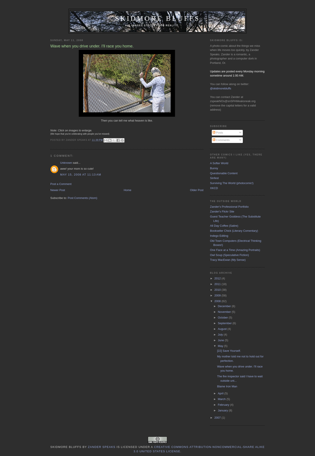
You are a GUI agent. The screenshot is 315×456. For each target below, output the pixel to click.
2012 (218, 278)
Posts (218, 132)
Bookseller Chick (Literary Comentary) (234, 230)
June (221, 340)
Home (127, 190)
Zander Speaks (102, 447)
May (221, 346)
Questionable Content (224, 173)
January (223, 410)
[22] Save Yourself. (229, 350)
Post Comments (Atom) (82, 198)
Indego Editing (219, 235)
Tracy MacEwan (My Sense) (228, 259)
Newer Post (57, 190)
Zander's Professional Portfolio (229, 206)
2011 (218, 284)
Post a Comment (61, 184)
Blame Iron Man (227, 386)
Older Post (196, 190)
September (225, 323)
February (224, 404)
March (222, 399)
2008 (218, 301)
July (221, 334)
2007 (218, 417)
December (225, 306)
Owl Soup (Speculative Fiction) (229, 255)
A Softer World (219, 163)
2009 (218, 295)
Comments (221, 140)
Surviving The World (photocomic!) (232, 183)
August (223, 329)
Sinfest (214, 178)
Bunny (214, 168)
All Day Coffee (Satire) (224, 225)
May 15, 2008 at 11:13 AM (80, 174)
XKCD (214, 188)
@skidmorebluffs (220, 88)
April (221, 393)
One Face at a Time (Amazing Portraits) (235, 250)
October (223, 317)
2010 (218, 289)
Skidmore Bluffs (157, 18)
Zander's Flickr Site (222, 211)
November (225, 311)
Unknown (66, 162)
